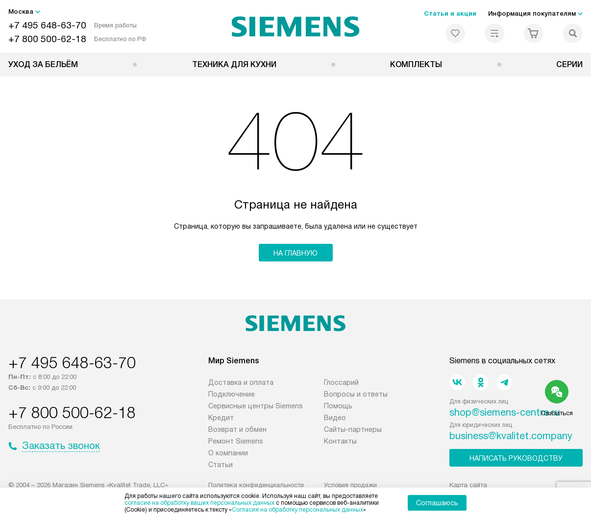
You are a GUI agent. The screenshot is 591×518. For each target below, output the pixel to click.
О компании (228, 453)
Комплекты (416, 64)
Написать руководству (516, 458)
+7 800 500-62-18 (47, 39)
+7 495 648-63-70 (47, 25)
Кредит (221, 418)
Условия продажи (350, 485)
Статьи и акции (450, 13)
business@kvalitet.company (510, 435)
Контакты (340, 441)
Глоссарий (341, 382)
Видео (335, 418)
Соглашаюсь (437, 503)
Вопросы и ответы (356, 394)
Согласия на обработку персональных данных (297, 509)
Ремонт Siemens (235, 441)
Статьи (220, 465)
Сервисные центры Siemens (255, 406)
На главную (295, 253)
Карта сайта (468, 485)
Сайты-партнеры (353, 429)
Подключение (231, 394)
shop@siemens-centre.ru (504, 412)
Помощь (338, 406)
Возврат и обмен (237, 429)
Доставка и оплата (240, 382)
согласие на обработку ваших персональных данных (199, 502)
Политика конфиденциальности (256, 485)
